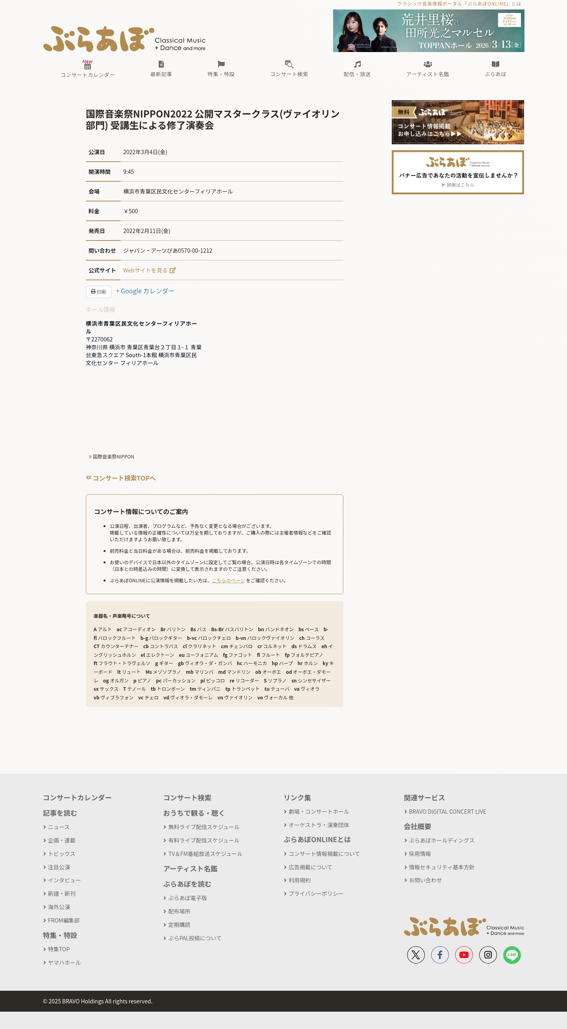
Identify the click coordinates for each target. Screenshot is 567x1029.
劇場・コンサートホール (319, 811)
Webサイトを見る (145, 270)
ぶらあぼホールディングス (442, 840)
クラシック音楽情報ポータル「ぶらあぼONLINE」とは (459, 3)
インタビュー (64, 880)
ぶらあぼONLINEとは (317, 839)
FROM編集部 (64, 920)
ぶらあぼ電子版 (187, 898)
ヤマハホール (64, 962)
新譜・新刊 (62, 893)
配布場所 (179, 911)
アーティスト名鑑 (190, 868)
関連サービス (424, 797)
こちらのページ (228, 580)
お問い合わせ (425, 880)
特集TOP (59, 949)
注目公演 (59, 867)
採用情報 (420, 853)
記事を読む (60, 813)
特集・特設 (60, 935)
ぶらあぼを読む (187, 884)
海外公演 (59, 907)
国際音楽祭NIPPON (113, 456)
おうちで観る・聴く (194, 813)
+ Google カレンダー (145, 290)
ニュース (59, 827)
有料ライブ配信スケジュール (203, 840)
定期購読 (179, 924)
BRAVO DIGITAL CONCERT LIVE (447, 811)
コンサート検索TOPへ (121, 478)
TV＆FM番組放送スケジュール (205, 853)
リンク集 (297, 797)
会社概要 (418, 826)
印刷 (98, 291)
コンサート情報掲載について (324, 853)
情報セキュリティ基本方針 (442, 867)
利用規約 (300, 880)
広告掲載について (311, 867)
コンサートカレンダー (77, 797)
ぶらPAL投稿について (195, 938)
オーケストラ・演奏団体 (319, 825)
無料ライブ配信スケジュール (203, 827)
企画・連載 (62, 840)
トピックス (62, 853)
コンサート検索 (187, 797)
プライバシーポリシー (316, 893)
